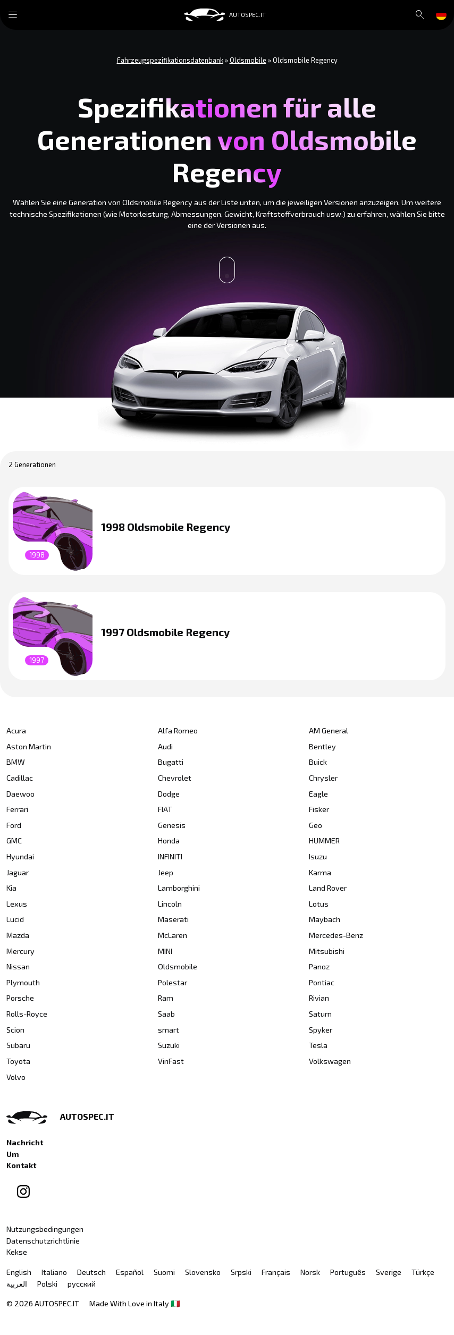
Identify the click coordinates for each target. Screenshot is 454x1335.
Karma (320, 872)
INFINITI (170, 856)
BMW (15, 761)
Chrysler (323, 777)
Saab (166, 1013)
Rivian (319, 997)
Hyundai (20, 856)
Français (276, 1272)
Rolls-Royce (26, 1013)
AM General (328, 730)
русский (82, 1283)
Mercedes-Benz (336, 935)
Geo (315, 825)
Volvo (16, 1076)
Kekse (16, 1251)
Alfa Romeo (178, 730)
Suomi (164, 1272)
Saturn (320, 1013)
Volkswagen (330, 1061)
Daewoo (20, 793)
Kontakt (21, 1165)
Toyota (18, 1061)
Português (348, 1272)
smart (168, 1029)
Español (130, 1272)
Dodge (169, 793)
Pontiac (321, 982)
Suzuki (169, 1045)
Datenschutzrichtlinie (43, 1240)
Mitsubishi (326, 951)
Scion (15, 1029)
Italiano (54, 1272)
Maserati (173, 919)
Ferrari (17, 809)
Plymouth (23, 982)
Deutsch (91, 1272)
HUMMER (324, 840)
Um (12, 1154)
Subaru (18, 1045)
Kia (11, 887)
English (18, 1272)
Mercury (20, 951)
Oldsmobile (177, 966)
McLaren (172, 935)
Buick (318, 761)
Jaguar (17, 872)
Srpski (241, 1272)
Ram (165, 997)
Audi (165, 746)
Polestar (172, 982)
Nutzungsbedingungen (44, 1228)
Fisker (319, 809)
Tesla (318, 1045)
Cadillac (19, 777)
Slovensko (203, 1272)
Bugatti (170, 761)
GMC (14, 840)
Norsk (310, 1272)
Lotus (319, 903)
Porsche (20, 997)
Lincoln (170, 903)
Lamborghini (179, 887)
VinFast (171, 1061)
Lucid (15, 919)
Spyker (320, 1029)
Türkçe (422, 1272)
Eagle (318, 793)
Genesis (172, 825)
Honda (169, 840)
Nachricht (24, 1142)
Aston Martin (28, 746)
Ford (13, 825)
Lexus (16, 903)
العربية (16, 1283)
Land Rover (328, 887)
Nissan (18, 966)
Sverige (388, 1272)
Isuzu (318, 856)
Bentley (322, 746)
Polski (47, 1283)
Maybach (324, 919)
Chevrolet (174, 777)
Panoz (319, 966)
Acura (16, 730)
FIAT (165, 809)
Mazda (17, 935)
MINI (165, 951)
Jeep (165, 872)
